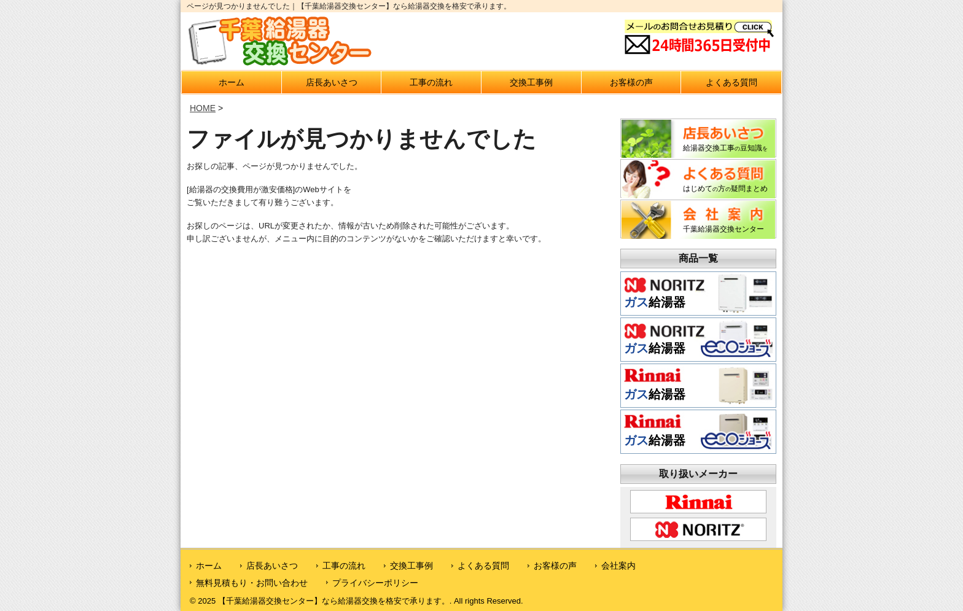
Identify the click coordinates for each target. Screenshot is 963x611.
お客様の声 (631, 82)
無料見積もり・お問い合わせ (252, 583)
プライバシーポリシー (375, 583)
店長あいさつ (331, 82)
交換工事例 (531, 82)
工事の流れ (431, 82)
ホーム (231, 82)
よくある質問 (731, 82)
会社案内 (618, 565)
